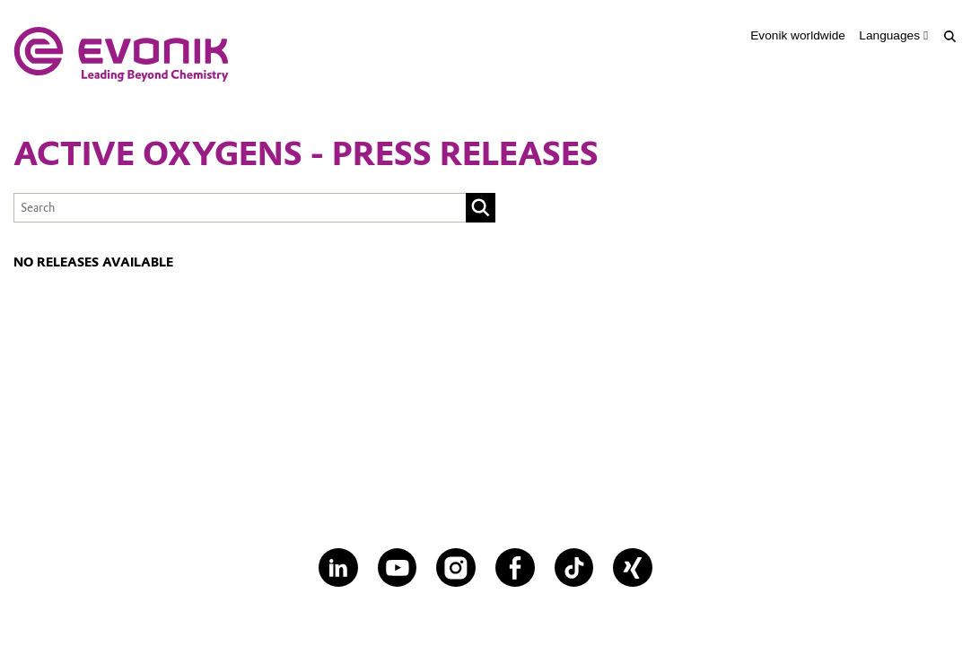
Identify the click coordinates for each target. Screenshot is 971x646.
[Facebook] (515, 568)
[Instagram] (456, 568)
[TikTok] (574, 568)
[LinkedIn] (338, 568)
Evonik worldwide (797, 35)
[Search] (949, 37)
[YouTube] (397, 568)
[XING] (632, 568)
